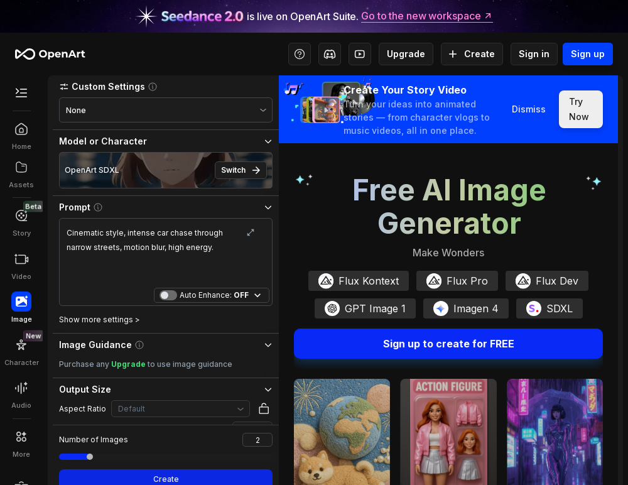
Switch (240, 170)
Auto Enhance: (214, 295)
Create (471, 54)
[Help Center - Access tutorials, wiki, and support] (299, 54)
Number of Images (93, 439)
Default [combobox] (131, 408)
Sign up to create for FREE (448, 344)
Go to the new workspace (427, 16)
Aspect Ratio (82, 408)
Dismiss (529, 109)
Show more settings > (99, 319)
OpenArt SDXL (92, 170)
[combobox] (165, 110)
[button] (166, 86)
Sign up (587, 54)
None (76, 110)
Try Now (581, 109)
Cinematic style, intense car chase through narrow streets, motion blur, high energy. (166, 254)
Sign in (534, 54)
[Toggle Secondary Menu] (21, 93)
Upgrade (406, 54)
